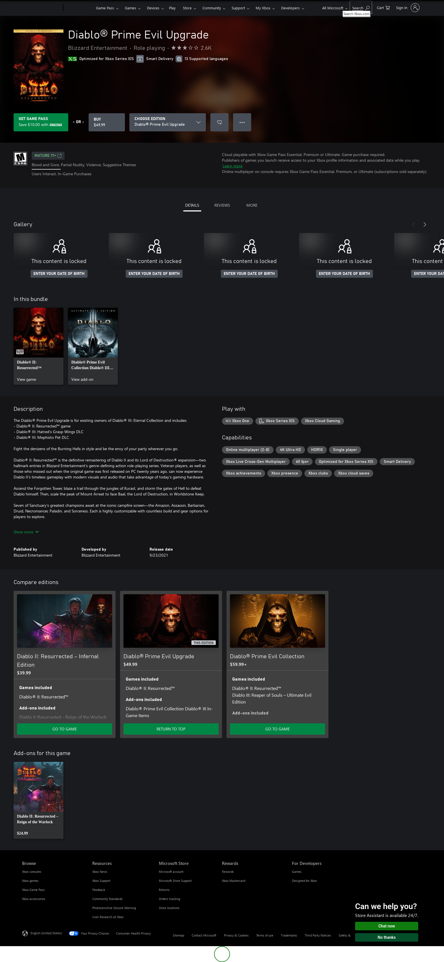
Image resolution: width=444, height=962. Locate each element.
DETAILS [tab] (192, 205)
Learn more (232, 165)
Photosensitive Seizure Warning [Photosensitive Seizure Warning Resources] (114, 908)
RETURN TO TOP (171, 729)
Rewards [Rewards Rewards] (228, 871)
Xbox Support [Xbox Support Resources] (101, 880)
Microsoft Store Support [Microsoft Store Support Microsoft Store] (175, 880)
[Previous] (413, 224)
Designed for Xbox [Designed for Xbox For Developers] (304, 880)
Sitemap (178, 935)
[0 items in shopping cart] (383, 7)
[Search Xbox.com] (361, 7)
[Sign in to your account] (407, 7)
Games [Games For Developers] (297, 871)
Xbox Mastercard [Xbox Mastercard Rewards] (233, 880)
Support (238, 7)
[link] (38, 346)
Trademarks (289, 935)
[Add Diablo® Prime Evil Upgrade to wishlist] (219, 122)
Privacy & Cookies (236, 935)
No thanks (387, 937)
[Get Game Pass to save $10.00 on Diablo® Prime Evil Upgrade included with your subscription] (41, 122)
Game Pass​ (105, 7)
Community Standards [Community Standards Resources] (107, 899)
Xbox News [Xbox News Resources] (99, 871)
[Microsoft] (41, 8)
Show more (26, 532)
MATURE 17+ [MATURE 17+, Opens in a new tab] (48, 155)
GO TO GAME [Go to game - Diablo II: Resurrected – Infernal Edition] (64, 729)
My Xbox (263, 7)
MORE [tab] (251, 205)
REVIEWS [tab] (222, 205)
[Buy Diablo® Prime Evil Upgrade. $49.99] (107, 122)
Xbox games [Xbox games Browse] (30, 880)
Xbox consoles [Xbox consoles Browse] (31, 871)
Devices (153, 7)
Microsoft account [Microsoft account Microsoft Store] (171, 871)
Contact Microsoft (204, 935)
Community (211, 7)
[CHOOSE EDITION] (167, 122)
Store (187, 7)
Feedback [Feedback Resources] (98, 890)
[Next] (424, 224)
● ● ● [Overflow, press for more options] (242, 122)
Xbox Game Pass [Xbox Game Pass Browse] (33, 890)
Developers (290, 7)
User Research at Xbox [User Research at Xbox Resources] (107, 917)
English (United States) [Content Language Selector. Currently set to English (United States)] (46, 933)
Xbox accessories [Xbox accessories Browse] (33, 899)
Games (130, 7)
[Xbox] (79, 8)
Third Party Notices (318, 935)
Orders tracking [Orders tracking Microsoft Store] (169, 899)
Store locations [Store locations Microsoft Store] (169, 908)
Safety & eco (347, 935)
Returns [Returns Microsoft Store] (164, 890)
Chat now (386, 926)
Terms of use (264, 935)
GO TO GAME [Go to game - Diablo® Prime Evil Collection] (277, 729)
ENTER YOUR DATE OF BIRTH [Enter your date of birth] (59, 274)
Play (172, 7)
